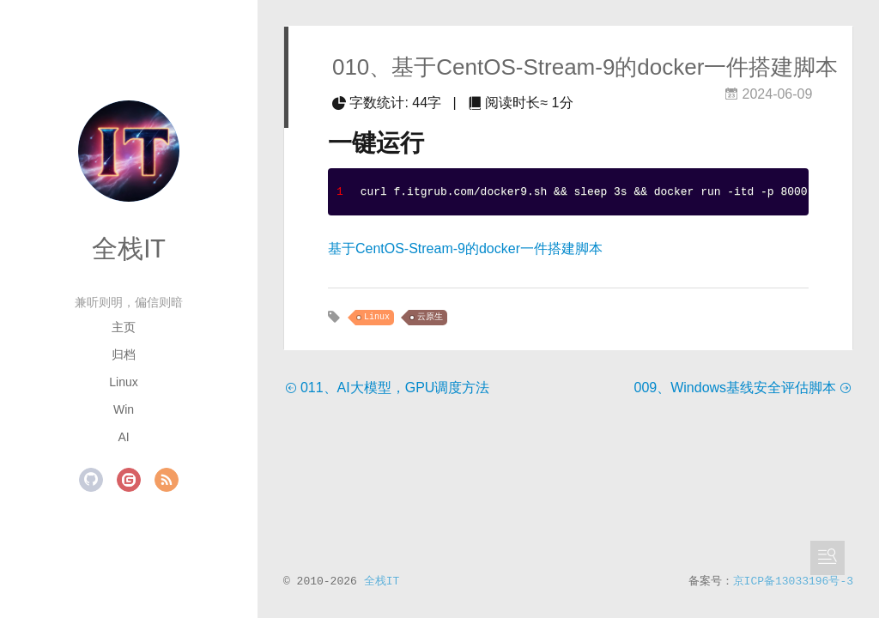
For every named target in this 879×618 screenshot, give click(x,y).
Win (123, 409)
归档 (124, 354)
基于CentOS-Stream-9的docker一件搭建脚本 (465, 248)
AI (123, 437)
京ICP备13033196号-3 (793, 581)
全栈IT (129, 248)
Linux (123, 382)
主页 (124, 327)
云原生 (430, 317)
